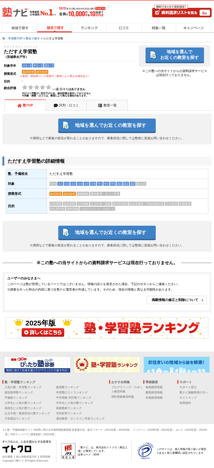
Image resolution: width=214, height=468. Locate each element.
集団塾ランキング (67, 387)
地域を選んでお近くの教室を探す (179, 54)
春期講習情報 (154, 387)
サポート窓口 (188, 387)
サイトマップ (188, 397)
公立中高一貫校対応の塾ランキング (27, 413)
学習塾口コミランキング (72, 392)
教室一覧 (110, 105)
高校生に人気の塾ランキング (23, 408)
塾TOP (28, 105)
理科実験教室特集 (122, 396)
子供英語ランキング (17, 418)
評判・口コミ (69, 105)
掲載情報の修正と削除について (175, 300)
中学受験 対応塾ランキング (73, 397)
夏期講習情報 (154, 392)
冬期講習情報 (154, 397)
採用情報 (45, 456)
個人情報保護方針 (26, 456)
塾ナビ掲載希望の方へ (194, 392)
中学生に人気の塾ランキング (74, 403)
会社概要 (7, 456)
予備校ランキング (16, 397)
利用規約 (185, 403)
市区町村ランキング (69, 413)
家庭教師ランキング (69, 408)
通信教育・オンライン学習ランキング (80, 418)
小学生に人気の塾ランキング (23, 403)
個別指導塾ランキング (19, 392)
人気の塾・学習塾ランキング (23, 387)
